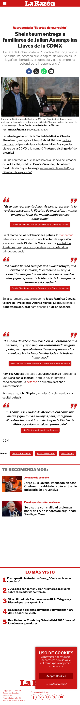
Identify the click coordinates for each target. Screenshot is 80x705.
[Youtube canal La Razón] (61, 697)
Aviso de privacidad (56, 684)
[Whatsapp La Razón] (44, 71)
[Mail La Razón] (51, 71)
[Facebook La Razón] (29, 71)
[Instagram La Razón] (47, 697)
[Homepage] (40, 3)
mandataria (66, 235)
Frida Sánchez (17, 129)
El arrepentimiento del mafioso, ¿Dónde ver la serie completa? (39, 580)
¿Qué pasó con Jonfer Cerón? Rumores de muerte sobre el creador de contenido (39, 590)
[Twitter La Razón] (36, 71)
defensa (32, 382)
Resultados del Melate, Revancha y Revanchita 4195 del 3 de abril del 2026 (41, 611)
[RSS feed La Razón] (54, 697)
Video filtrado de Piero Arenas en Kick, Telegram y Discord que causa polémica (39, 601)
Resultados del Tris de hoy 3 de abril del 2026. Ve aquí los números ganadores (41, 622)
